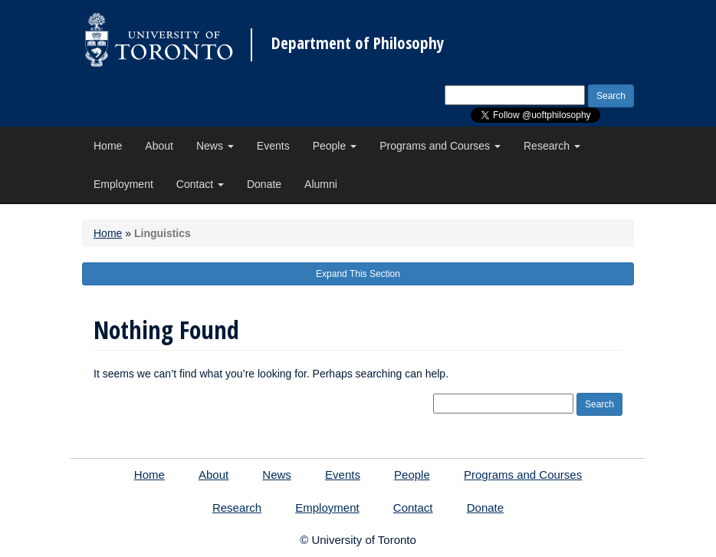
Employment (123, 184)
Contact (200, 184)
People (334, 146)
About (159, 146)
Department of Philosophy (357, 43)
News (215, 146)
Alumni (320, 184)
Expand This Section (358, 274)
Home (108, 146)
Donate (264, 184)
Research (552, 146)
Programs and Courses (440, 146)
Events (273, 146)
